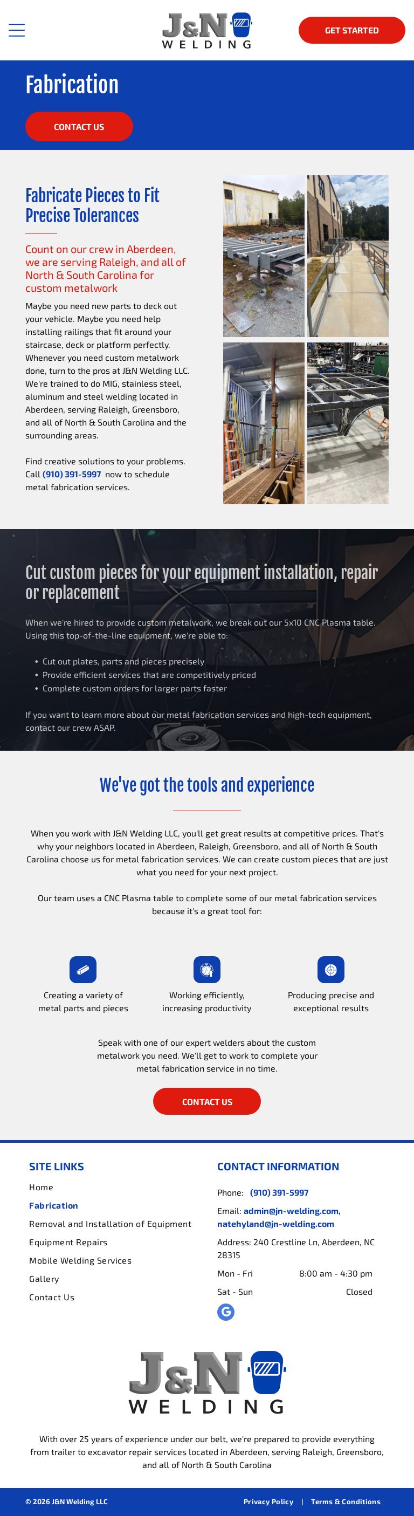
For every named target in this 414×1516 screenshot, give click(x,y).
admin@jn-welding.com (291, 1210)
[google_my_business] (225, 1313)
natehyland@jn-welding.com (275, 1223)
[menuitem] (112, 1187)
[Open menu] (17, 30)
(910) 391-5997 (72, 474)
